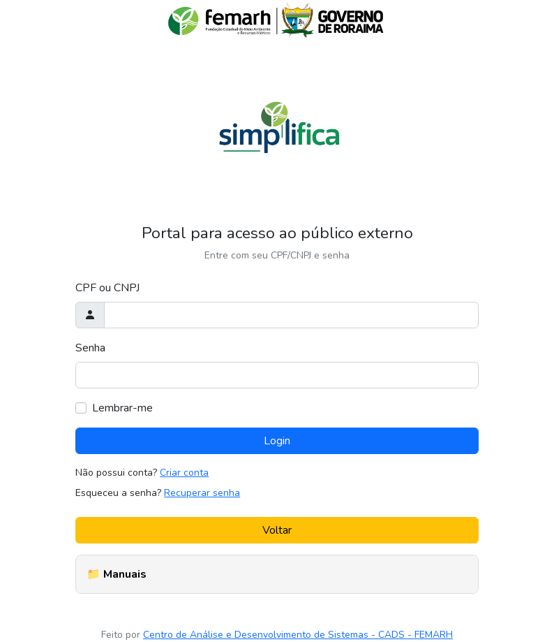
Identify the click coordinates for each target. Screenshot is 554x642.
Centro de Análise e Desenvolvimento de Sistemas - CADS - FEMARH (298, 634)
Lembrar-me (122, 408)
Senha (90, 348)
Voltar (277, 530)
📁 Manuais (117, 574)
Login (277, 440)
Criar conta (184, 472)
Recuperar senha (202, 492)
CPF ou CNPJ (107, 288)
